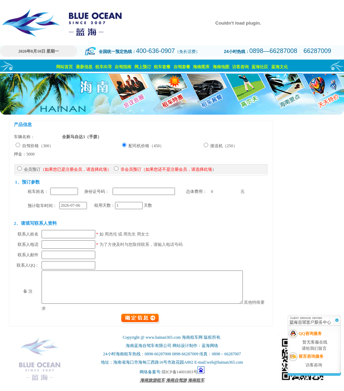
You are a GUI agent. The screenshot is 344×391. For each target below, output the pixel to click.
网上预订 (142, 66)
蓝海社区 (260, 66)
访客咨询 (240, 66)
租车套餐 (162, 66)
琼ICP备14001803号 (179, 376)
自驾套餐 (182, 66)
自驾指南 (123, 66)
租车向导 (103, 66)
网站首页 (64, 66)
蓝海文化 (279, 66)
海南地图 (221, 66)
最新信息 (84, 66)
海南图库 (201, 66)
